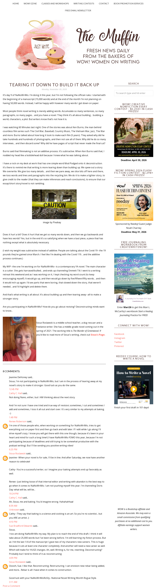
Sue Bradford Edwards (20, 525)
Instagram (119, 338)
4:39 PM (13, 557)
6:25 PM (13, 449)
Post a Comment (11, 585)
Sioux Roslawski (17, 453)
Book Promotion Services (128, 3)
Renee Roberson (17, 421)
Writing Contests (84, 3)
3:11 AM (13, 582)
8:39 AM (13, 505)
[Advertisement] (133, 458)
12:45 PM (14, 389)
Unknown (14, 509)
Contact (104, 3)
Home (16, 3)
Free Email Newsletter (78, 10)
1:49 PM (13, 417)
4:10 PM (13, 521)
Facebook (119, 334)
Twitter (118, 342)
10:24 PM (14, 493)
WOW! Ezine (30, 3)
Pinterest (119, 346)
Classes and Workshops (55, 3)
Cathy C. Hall (15, 393)
